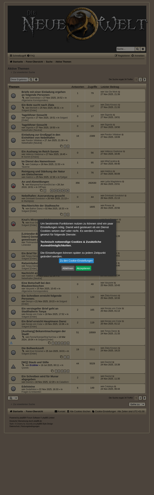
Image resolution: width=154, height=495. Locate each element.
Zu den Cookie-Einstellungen (76, 260)
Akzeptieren (83, 268)
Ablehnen (68, 268)
